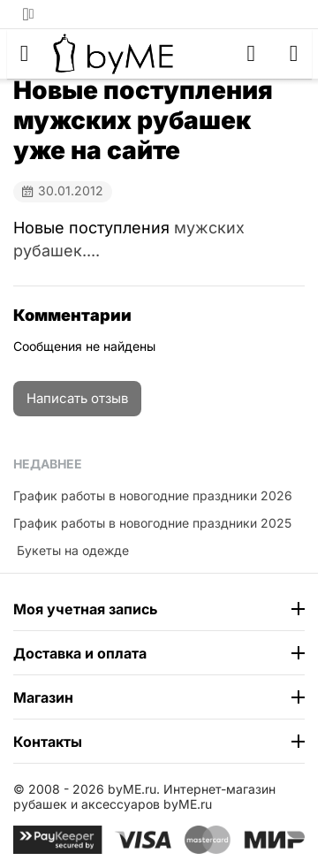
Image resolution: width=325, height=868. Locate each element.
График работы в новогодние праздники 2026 (152, 495)
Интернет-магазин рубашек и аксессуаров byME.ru (144, 796)
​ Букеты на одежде (71, 550)
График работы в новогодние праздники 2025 (152, 522)
